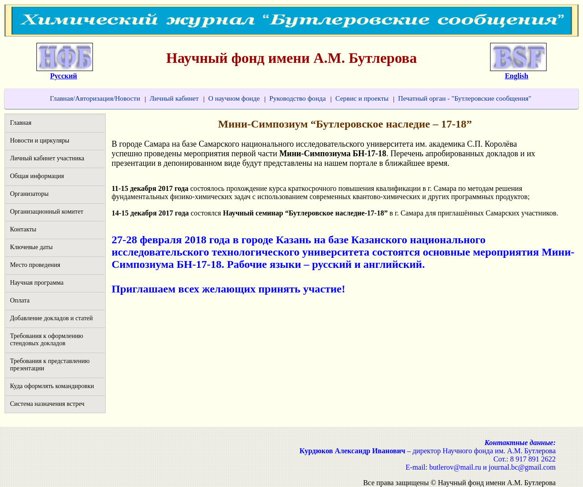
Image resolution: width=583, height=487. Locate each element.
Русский (63, 76)
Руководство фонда (297, 98)
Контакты (23, 229)
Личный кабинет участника (47, 158)
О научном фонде (234, 98)
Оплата (20, 300)
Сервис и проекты (362, 98)
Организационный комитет (46, 211)
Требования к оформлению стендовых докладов (46, 340)
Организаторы (29, 193)
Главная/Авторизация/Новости (95, 98)
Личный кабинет (174, 98)
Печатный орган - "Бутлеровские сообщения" (464, 98)
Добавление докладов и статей (51, 318)
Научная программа (37, 282)
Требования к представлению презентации (50, 365)
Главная (20, 122)
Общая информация (37, 176)
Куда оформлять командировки (52, 386)
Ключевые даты (31, 247)
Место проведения (35, 264)
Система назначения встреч (47, 403)
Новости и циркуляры (39, 140)
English (516, 76)
